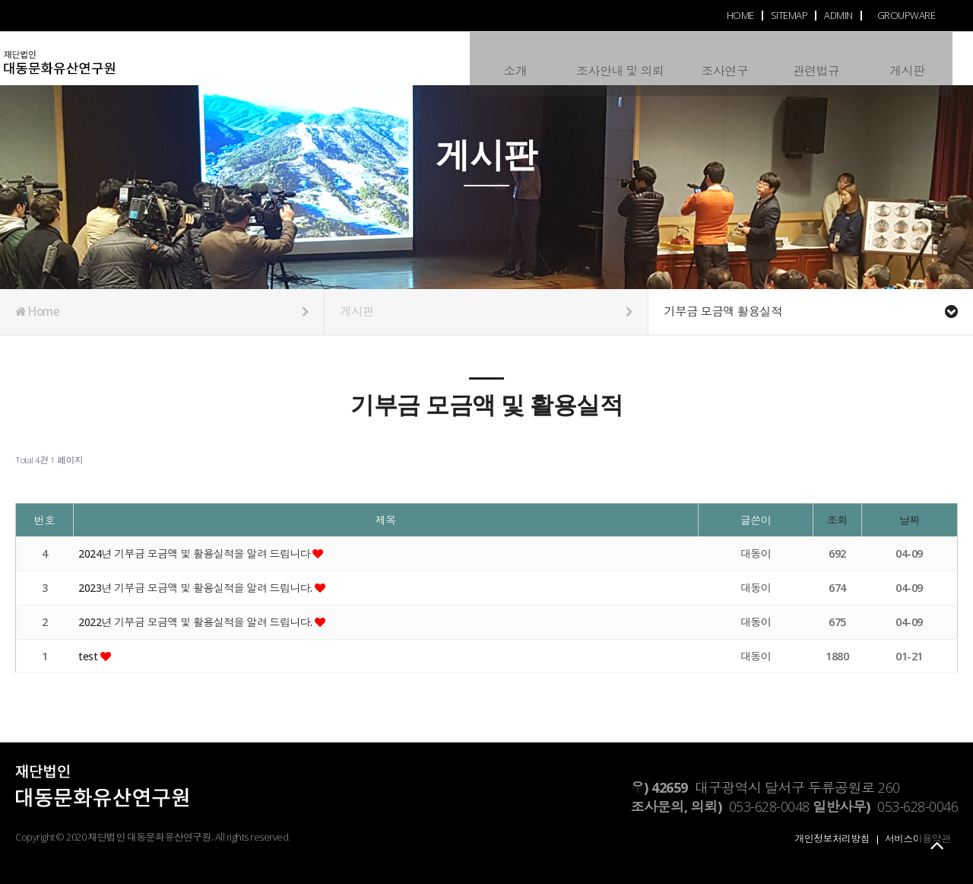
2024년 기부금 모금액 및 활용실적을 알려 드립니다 (196, 553)
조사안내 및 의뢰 (618, 57)
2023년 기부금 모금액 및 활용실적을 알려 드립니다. (198, 587)
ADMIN (838, 15)
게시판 (905, 57)
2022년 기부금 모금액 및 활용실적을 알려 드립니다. (198, 622)
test (89, 656)
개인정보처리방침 (832, 838)
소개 (513, 57)
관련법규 (813, 57)
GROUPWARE (906, 15)
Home (162, 312)
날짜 (909, 520)
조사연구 (722, 57)
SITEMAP (789, 15)
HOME (740, 15)
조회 (837, 520)
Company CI (88, 66)
